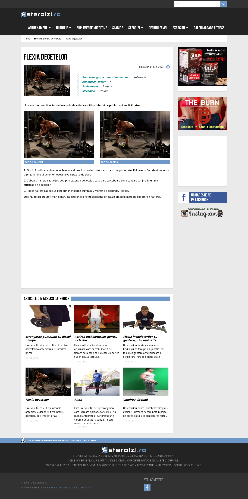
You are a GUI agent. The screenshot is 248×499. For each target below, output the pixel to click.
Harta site (86, 488)
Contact (75, 488)
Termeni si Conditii (58, 488)
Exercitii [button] (180, 27)
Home (27, 38)
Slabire (117, 27)
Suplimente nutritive (92, 27)
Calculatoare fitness (209, 27)
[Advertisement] (202, 160)
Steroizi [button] (135, 27)
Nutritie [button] (63, 27)
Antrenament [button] (39, 27)
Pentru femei (158, 27)
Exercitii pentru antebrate (47, 38)
